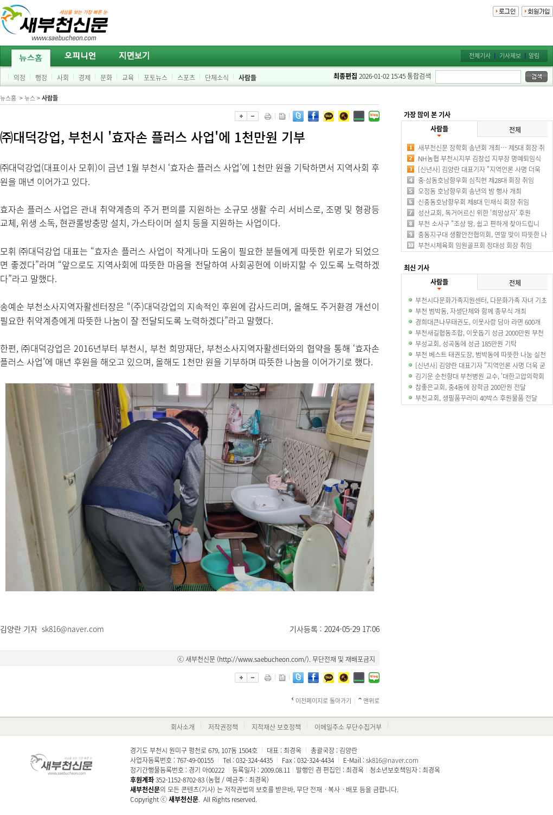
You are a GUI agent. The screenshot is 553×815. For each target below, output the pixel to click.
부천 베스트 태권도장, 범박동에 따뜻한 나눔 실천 (480, 354)
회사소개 (183, 727)
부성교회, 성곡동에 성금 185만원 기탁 (466, 344)
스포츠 (186, 78)
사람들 (247, 78)
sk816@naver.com (73, 628)
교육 (128, 78)
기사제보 (510, 55)
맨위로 (371, 700)
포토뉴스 (156, 78)
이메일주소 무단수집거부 (348, 727)
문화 (106, 78)
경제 (85, 78)
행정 (41, 78)
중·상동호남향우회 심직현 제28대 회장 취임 (476, 180)
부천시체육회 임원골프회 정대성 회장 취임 (475, 245)
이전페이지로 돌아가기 (323, 700)
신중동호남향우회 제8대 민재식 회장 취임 (473, 202)
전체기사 (480, 55)
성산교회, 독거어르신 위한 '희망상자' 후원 (474, 213)
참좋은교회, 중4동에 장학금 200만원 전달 (470, 387)
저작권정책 (223, 727)
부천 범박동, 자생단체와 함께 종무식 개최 (470, 311)
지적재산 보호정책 (276, 727)
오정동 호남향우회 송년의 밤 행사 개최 (470, 191)
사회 (63, 78)
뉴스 (29, 98)
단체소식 (217, 78)
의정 (19, 78)
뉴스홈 (8, 98)
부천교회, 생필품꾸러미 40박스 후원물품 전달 (476, 398)
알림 (534, 55)
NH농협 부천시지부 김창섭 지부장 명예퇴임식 (479, 158)
